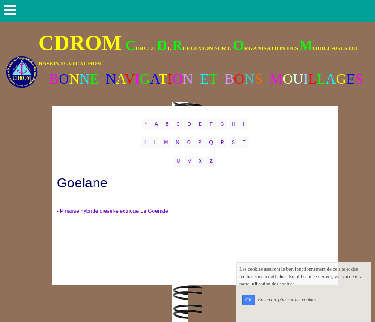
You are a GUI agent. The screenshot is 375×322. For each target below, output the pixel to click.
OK (248, 299)
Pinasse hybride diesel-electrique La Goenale (114, 211)
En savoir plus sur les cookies (287, 299)
